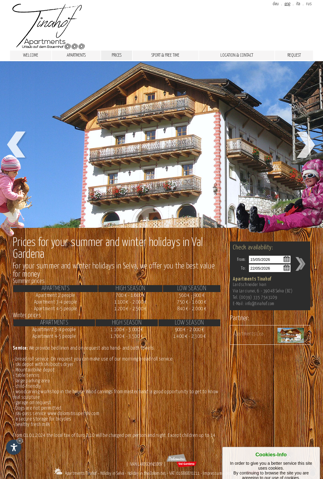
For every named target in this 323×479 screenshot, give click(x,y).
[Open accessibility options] (13, 447)
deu (276, 4)
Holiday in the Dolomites (146, 473)
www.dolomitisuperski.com (73, 413)
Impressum (212, 473)
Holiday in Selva (112, 473)
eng (287, 4)
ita (298, 4)
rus (309, 4)
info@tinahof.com (259, 304)
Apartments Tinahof (81, 473)
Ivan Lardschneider (146, 464)
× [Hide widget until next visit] (20, 440)
